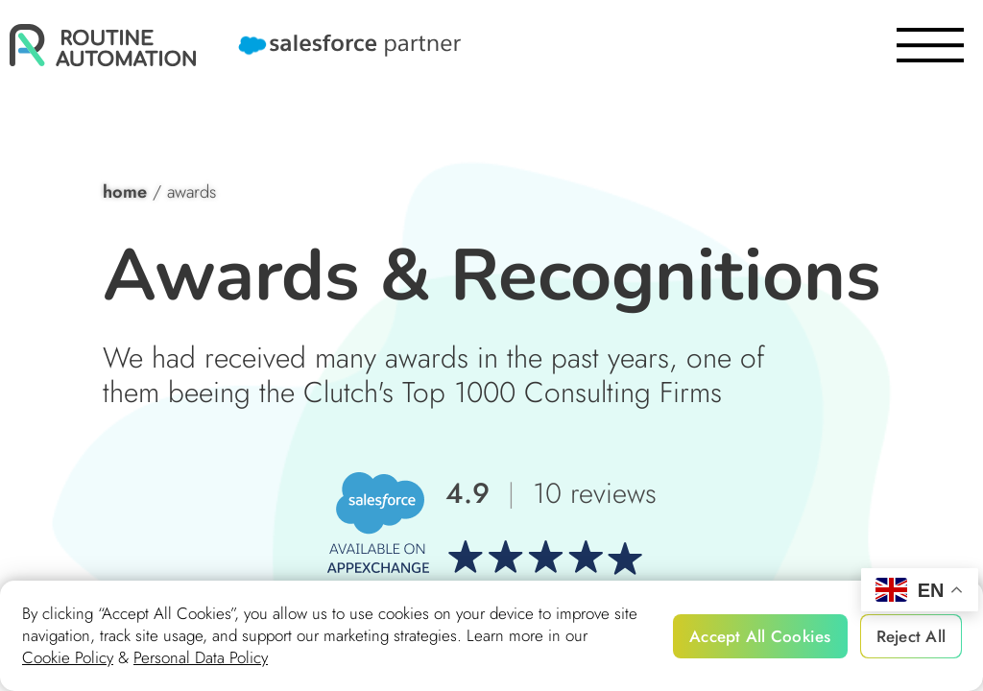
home (125, 191)
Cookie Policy (67, 658)
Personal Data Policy (200, 658)
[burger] (930, 45)
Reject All (911, 636)
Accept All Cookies (760, 636)
